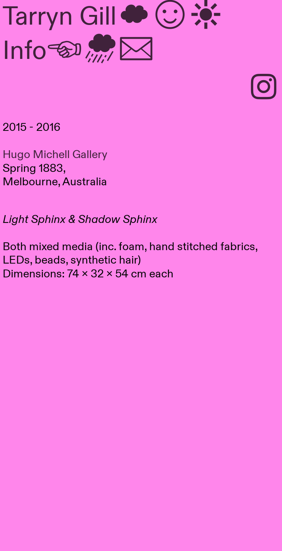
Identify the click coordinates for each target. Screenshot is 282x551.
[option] (141, 387)
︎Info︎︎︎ (78, 51)
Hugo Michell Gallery (55, 155)
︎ (263, 88)
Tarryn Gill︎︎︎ (113, 16)
